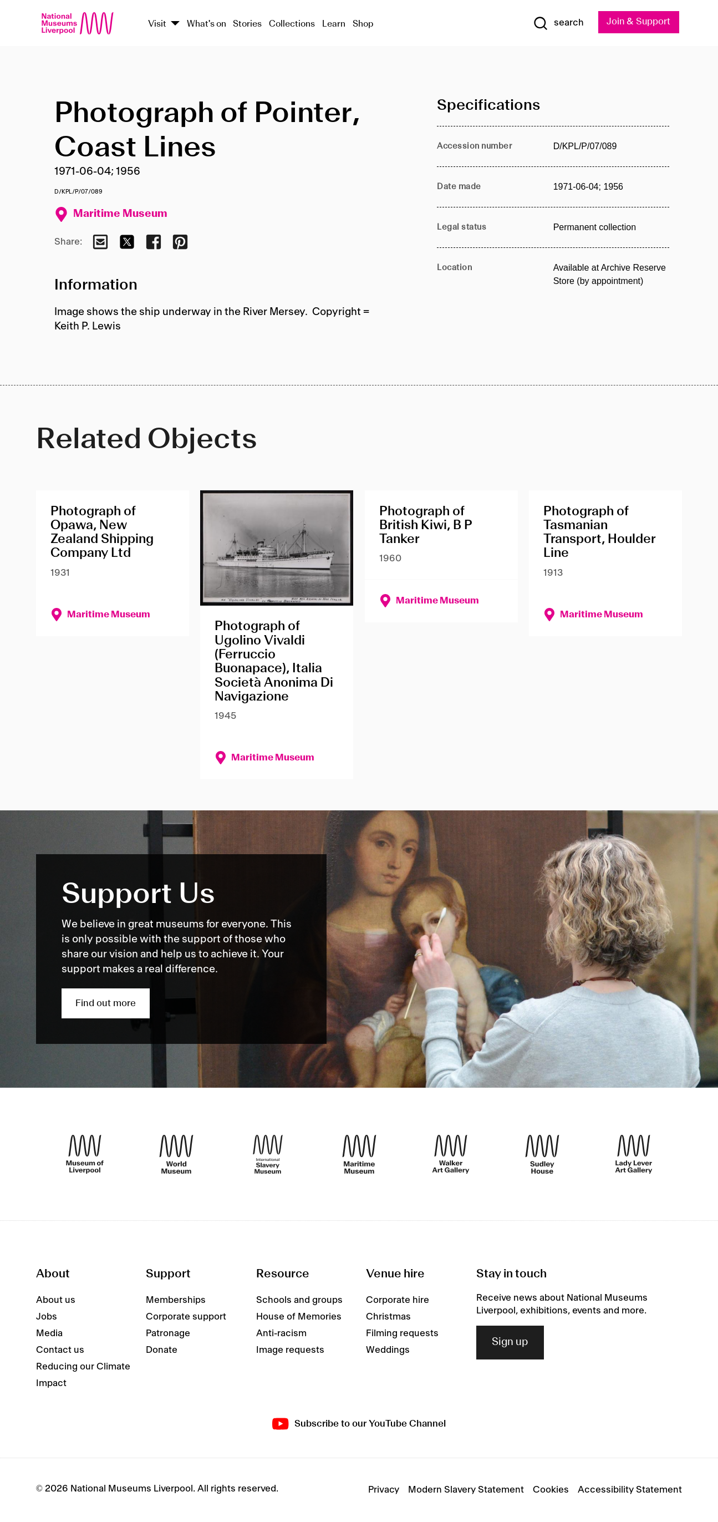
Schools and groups (299, 1301)
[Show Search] (556, 23)
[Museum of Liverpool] (84, 1154)
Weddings (388, 1351)
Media (49, 1334)
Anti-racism (281, 1334)
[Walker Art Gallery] (450, 1154)
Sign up (510, 1342)
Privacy (383, 1490)
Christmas (388, 1317)
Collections (292, 24)
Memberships (176, 1301)
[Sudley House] (542, 1154)
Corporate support (186, 1317)
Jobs (46, 1317)
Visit (157, 24)
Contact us (60, 1351)
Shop (363, 24)
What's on (206, 24)
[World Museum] (176, 1154)
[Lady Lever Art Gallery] (633, 1154)
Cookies (551, 1490)
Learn (333, 24)
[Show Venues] (175, 24)
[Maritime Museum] (359, 1154)
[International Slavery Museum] (267, 1154)
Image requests (290, 1351)
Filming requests (402, 1334)
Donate (161, 1351)
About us (55, 1301)
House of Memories (299, 1317)
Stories (247, 24)
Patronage (168, 1334)
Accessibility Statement (630, 1490)
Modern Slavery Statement (466, 1490)
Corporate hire (397, 1301)
